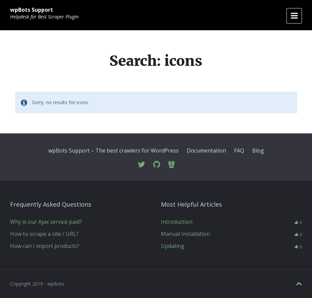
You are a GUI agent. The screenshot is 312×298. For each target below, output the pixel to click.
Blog (258, 150)
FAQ (239, 150)
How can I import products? (44, 246)
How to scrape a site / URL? (44, 234)
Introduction (176, 221)
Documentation (206, 150)
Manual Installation (185, 234)
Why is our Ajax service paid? (46, 221)
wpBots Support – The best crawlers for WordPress (113, 150)
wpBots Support (31, 9)
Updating (172, 246)
